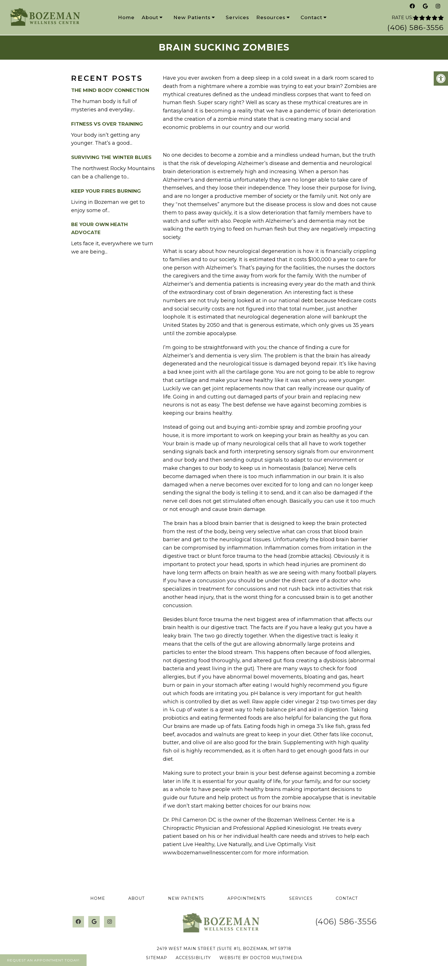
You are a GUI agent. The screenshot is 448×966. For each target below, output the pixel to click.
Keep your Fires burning (106, 191)
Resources (270, 17)
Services (237, 17)
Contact (311, 17)
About (150, 17)
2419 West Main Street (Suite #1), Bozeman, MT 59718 (224, 948)
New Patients (192, 17)
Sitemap (156, 957)
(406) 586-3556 (415, 27)
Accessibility (193, 957)
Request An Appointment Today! (43, 960)
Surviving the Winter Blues (111, 157)
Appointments (246, 898)
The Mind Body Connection (110, 90)
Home (126, 17)
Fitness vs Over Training (107, 124)
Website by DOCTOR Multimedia (260, 957)
